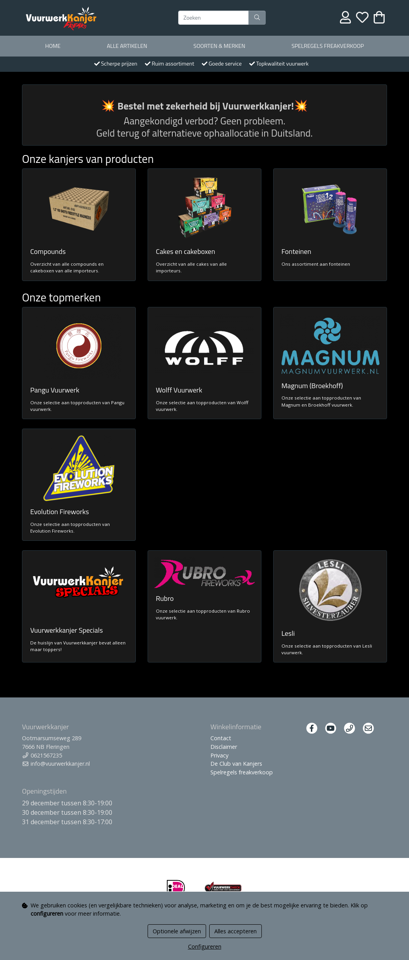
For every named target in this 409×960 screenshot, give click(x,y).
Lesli (288, 633)
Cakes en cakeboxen (185, 251)
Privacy (219, 755)
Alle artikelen (127, 46)
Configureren (204, 946)
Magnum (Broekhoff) (312, 385)
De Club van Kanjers (236, 763)
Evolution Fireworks (59, 511)
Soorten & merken (219, 46)
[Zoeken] (213, 18)
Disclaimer (223, 746)
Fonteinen (296, 251)
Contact (220, 738)
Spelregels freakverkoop (328, 46)
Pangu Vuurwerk (54, 390)
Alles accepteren (235, 931)
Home (52, 46)
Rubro (165, 598)
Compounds (48, 251)
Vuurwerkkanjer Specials (66, 630)
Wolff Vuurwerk (179, 390)
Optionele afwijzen (177, 931)
